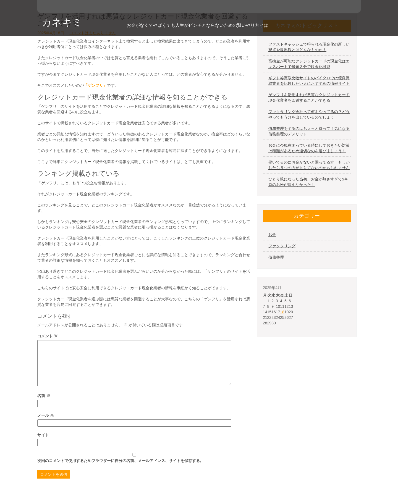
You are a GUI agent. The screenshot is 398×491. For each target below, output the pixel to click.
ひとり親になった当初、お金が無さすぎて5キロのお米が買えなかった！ (308, 182)
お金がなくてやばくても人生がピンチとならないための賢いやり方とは (197, 25)
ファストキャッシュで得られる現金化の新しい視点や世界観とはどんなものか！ (309, 47)
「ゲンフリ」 (95, 85)
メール (45, 415)
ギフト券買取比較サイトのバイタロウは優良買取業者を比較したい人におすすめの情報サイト (309, 81)
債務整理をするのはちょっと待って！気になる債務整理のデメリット (309, 131)
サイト (43, 435)
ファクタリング (281, 246)
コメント (47, 336)
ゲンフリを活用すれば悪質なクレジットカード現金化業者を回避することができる (309, 98)
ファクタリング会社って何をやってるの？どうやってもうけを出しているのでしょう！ (309, 114)
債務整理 (276, 257)
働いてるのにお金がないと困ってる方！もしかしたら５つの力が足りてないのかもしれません (309, 165)
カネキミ (61, 22)
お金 (272, 234)
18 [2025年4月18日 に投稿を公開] (282, 312)
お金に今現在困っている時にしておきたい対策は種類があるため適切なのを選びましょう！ (309, 148)
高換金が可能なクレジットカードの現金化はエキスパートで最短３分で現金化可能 (309, 64)
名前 (43, 395)
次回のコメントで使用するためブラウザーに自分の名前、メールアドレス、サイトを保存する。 (120, 460)
